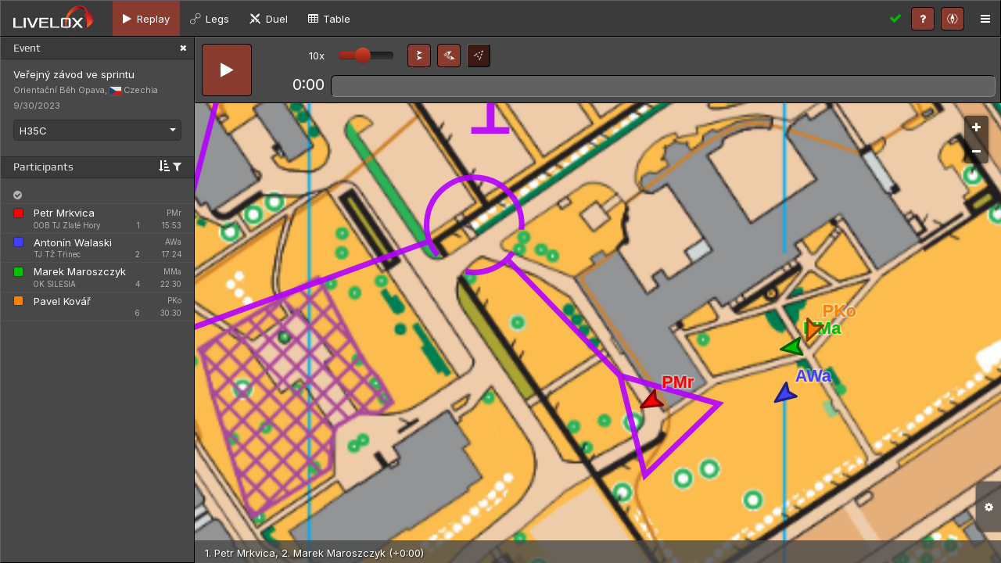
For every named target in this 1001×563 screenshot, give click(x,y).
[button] (419, 55)
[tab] (146, 18)
